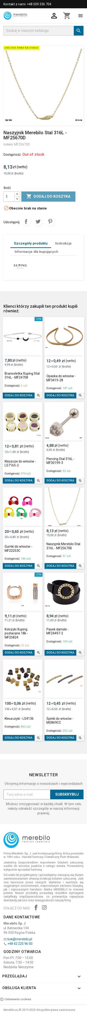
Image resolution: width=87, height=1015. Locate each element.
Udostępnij (26, 221)
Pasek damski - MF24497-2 (57, 631)
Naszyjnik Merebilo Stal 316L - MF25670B (63, 546)
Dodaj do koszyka (48, 197)
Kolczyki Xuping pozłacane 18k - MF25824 (16, 633)
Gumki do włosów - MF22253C (18, 548)
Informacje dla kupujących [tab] (36, 252)
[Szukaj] (43, 31)
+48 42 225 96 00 (19, 944)
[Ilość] (9, 196)
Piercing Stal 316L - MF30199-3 (60, 461)
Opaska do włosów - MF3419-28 (61, 378)
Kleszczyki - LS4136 (19, 718)
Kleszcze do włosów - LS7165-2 (20, 463)
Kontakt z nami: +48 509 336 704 (27, 4)
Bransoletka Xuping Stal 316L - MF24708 (22, 375)
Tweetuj (38, 221)
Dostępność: (12, 154)
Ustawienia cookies (15, 999)
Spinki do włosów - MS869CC (60, 721)
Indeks (8, 144)
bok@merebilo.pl (19, 939)
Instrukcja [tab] (63, 243)
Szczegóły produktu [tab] (31, 243)
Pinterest (50, 221)
